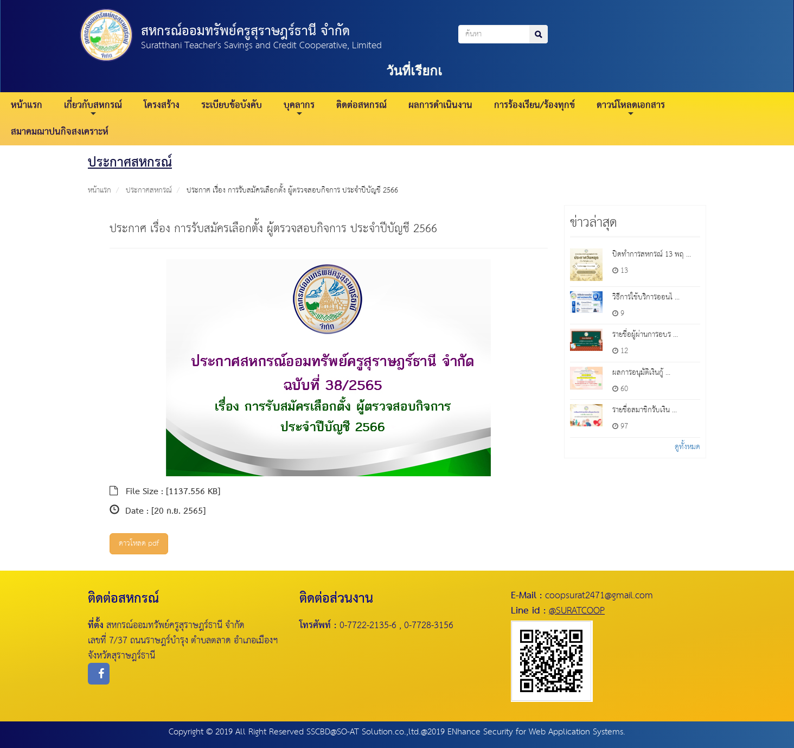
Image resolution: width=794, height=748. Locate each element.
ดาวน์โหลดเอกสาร (631, 107)
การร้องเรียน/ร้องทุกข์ (534, 105)
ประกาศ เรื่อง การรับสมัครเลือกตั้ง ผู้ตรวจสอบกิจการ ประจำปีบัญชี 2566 (292, 190)
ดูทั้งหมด (687, 447)
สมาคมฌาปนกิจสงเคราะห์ (59, 132)
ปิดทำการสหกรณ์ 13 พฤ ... (651, 254)
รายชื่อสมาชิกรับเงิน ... (644, 410)
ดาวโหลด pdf (139, 543)
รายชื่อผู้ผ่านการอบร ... (645, 335)
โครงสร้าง (162, 105)
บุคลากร (299, 107)
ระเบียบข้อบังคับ (231, 105)
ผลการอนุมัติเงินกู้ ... (641, 373)
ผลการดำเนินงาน (440, 105)
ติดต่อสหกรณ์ (361, 105)
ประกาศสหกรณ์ (149, 190)
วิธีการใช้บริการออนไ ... (646, 297)
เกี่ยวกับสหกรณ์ (93, 107)
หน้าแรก (26, 105)
